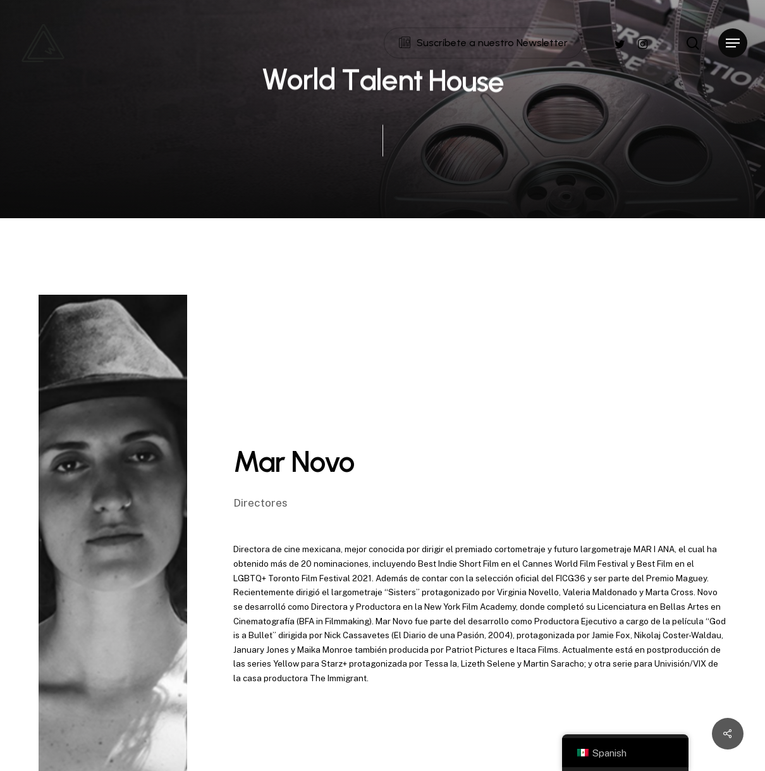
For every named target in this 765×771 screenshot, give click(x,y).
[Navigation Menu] (732, 43)
